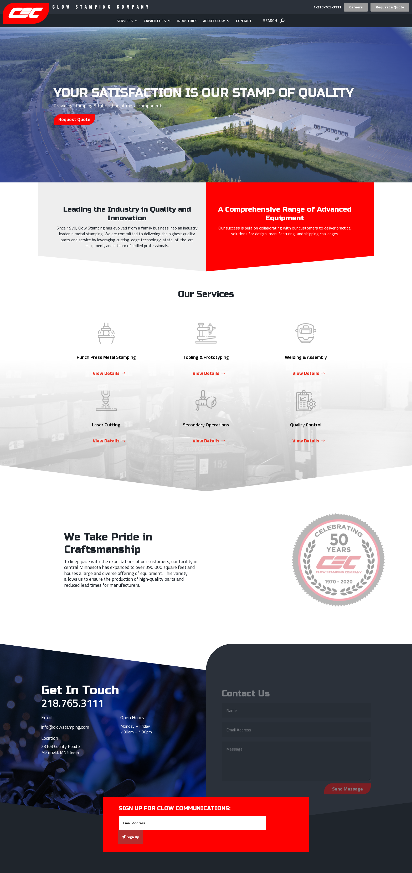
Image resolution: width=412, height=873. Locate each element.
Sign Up (133, 837)
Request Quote (74, 126)
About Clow (214, 21)
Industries (187, 21)
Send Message (347, 791)
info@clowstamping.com (65, 727)
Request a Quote (390, 7)
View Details (106, 373)
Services (125, 21)
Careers (356, 7)
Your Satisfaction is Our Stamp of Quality (204, 100)
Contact (244, 21)
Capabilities (155, 21)
